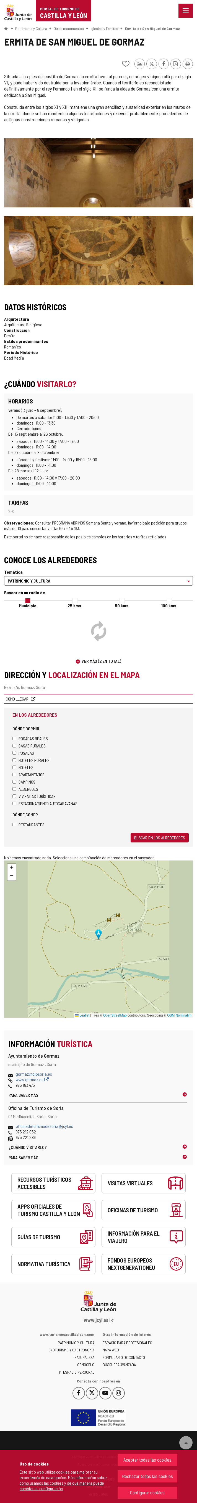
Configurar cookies (147, 1492)
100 (169, 605)
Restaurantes (28, 824)
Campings (23, 781)
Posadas (23, 753)
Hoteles (22, 767)
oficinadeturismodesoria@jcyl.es (44, 1126)
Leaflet (82, 1015)
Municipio (28, 605)
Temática (13, 571)
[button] (11, 868)
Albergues (25, 789)
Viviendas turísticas (34, 796)
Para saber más (23, 1095)
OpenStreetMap (115, 1015)
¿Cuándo (28, 1147)
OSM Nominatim (179, 1015)
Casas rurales (29, 745)
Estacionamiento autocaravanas (44, 803)
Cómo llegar (17, 698)
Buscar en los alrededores (159, 837)
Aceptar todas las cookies (147, 1460)
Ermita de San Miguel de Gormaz (152, 28)
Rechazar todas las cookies (147, 1476)
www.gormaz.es (32, 1079)
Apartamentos (28, 774)
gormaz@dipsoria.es (34, 1074)
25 (75, 605)
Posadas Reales (30, 738)
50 (122, 605)
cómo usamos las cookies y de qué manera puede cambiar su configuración (62, 1485)
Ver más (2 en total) (101, 661)
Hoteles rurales (31, 760)
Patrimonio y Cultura (31, 28)
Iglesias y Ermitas (104, 28)
